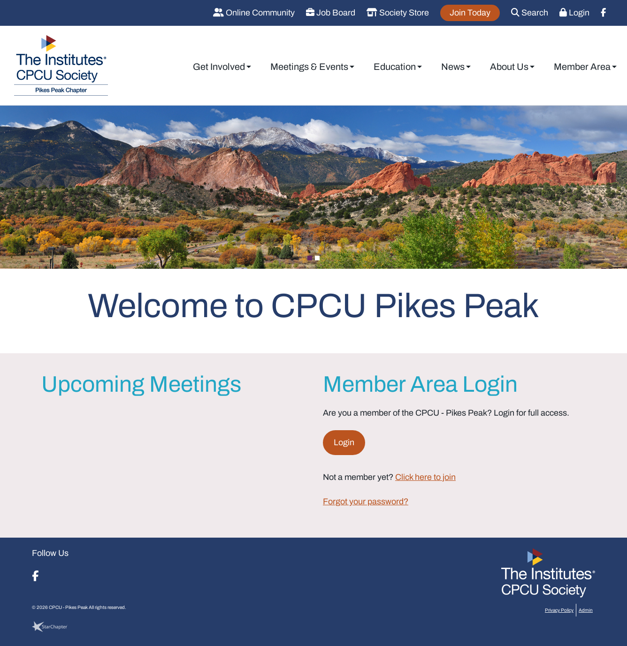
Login (574, 12)
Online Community (254, 12)
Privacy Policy (559, 610)
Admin (586, 610)
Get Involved (219, 66)
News (453, 66)
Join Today (470, 12)
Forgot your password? (365, 501)
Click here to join (425, 477)
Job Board (330, 12)
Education (395, 66)
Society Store (398, 12)
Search (529, 12)
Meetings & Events (309, 66)
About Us (509, 66)
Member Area (582, 66)
